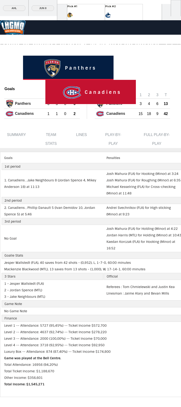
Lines (81, 135)
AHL (14, 8)
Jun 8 (42, 8)
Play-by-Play (113, 139)
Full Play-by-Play (157, 139)
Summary (16, 135)
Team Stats (51, 139)
